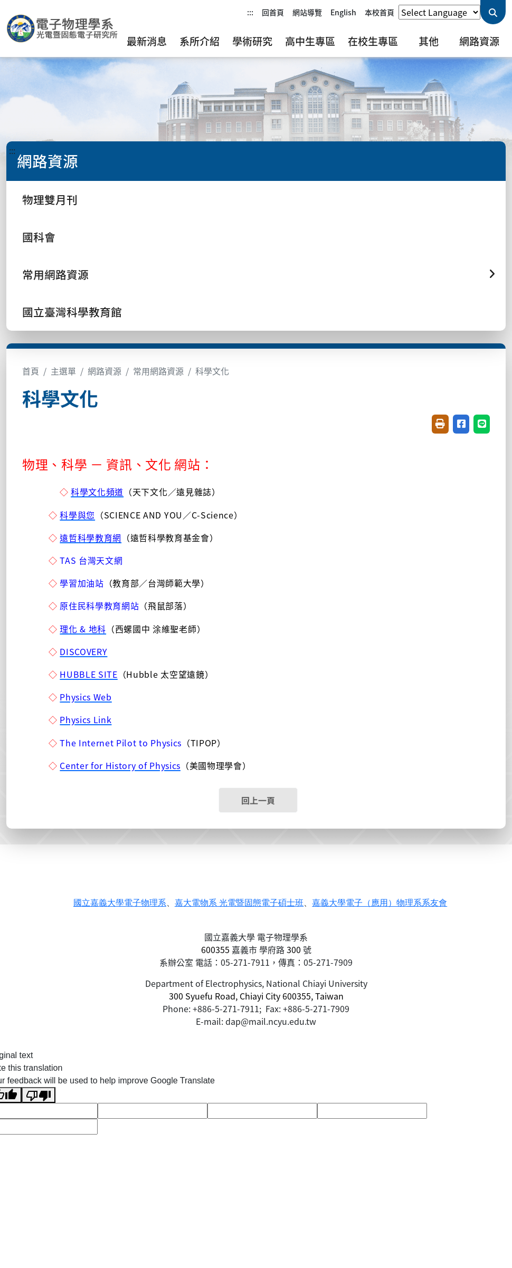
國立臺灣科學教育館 (72, 312)
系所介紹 (199, 41)
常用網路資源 (158, 370)
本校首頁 (379, 12)
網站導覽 (307, 12)
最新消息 (147, 41)
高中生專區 (310, 41)
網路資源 (479, 41)
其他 (429, 41)
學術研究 (252, 41)
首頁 (30, 370)
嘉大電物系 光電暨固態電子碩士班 (239, 902)
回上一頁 (258, 800)
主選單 (63, 370)
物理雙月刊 (50, 199)
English (343, 12)
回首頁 (273, 12)
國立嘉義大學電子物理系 (119, 902)
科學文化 (212, 370)
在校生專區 (373, 41)
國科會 (38, 237)
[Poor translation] (38, 1095)
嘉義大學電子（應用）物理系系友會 (379, 902)
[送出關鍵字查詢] (493, 12)
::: (250, 12)
